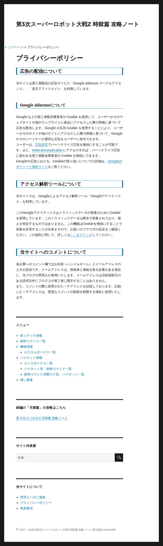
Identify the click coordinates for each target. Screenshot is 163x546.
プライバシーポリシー (36, 503)
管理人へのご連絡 (32, 497)
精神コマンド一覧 (32, 341)
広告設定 (41, 144)
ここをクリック (81, 235)
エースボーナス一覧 (38, 363)
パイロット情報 (31, 358)
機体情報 (26, 346)
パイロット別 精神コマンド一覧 (48, 369)
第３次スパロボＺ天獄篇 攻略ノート (42, 418)
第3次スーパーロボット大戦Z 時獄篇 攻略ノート (77, 24)
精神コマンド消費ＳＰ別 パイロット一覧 (54, 374)
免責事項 (26, 508)
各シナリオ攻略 (31, 335)
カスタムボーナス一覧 (40, 352)
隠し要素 (26, 380)
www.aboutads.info (47, 150)
